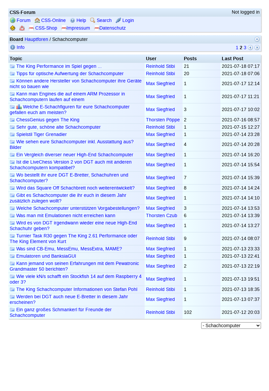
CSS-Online (50, 20)
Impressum (75, 28)
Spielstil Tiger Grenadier (38, 134)
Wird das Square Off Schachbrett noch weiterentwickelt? (72, 188)
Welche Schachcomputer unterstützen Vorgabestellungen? (75, 208)
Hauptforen (36, 39)
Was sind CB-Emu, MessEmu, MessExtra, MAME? (66, 249)
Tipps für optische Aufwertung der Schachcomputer (67, 73)
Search (101, 20)
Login (125, 20)
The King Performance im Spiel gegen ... (56, 66)
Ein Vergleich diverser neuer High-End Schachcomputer (71, 155)
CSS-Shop (43, 28)
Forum (20, 20)
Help (78, 20)
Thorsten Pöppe (163, 120)
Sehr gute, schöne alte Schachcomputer (55, 127)
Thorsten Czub (161, 215)
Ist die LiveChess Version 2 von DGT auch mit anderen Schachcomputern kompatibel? (71, 165)
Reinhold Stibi (160, 66)
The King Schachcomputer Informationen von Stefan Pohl (73, 289)
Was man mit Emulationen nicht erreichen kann (62, 215)
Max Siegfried (160, 83)
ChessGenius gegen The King (44, 120)
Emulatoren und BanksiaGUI (43, 256)
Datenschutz (110, 28)
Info (17, 47)
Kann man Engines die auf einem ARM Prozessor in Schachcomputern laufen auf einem (67, 96)
